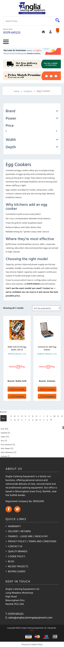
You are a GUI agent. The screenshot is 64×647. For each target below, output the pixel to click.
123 (51, 420)
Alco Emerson (6, 444)
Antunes (51, 380)
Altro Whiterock (7, 452)
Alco (3, 440)
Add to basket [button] (17, 389)
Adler (3, 436)
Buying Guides (16, 571)
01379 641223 (11, 32)
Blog (11, 561)
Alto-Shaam (5, 448)
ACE (2, 428)
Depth (32, 147)
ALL (3, 418)
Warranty (14, 526)
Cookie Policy (16, 556)
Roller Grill (21, 380)
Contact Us (15, 546)
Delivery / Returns (19, 531)
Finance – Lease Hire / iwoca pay (28, 536)
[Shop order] (46, 308)
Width (32, 139)
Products (28, 91)
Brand (32, 111)
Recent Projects (18, 566)
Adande (4, 432)
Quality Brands (17, 551)
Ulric (32, 630)
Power (32, 118)
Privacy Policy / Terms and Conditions (32, 541)
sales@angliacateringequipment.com (30, 617)
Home (16, 91)
